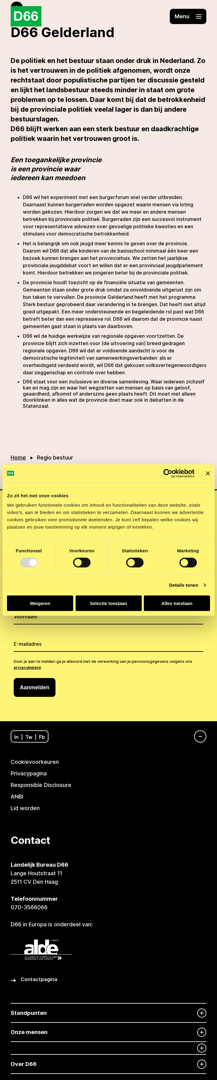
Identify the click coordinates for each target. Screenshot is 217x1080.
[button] (188, 16)
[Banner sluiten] (208, 473)
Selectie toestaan (108, 603)
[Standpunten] (108, 1013)
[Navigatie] (197, 736)
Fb (42, 737)
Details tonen (183, 584)
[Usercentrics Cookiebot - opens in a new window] (167, 473)
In (16, 737)
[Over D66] (108, 1064)
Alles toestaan (177, 603)
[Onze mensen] (108, 1032)
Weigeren (40, 603)
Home (18, 457)
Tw (28, 737)
